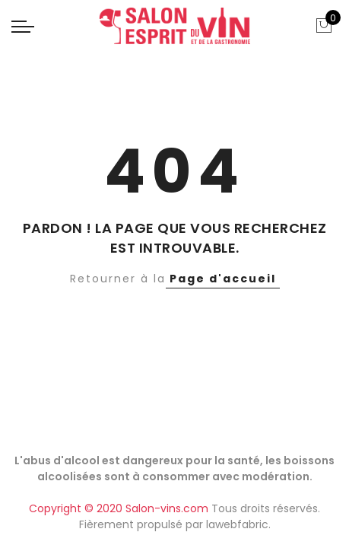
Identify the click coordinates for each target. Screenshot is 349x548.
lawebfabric (237, 524)
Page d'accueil (223, 278)
